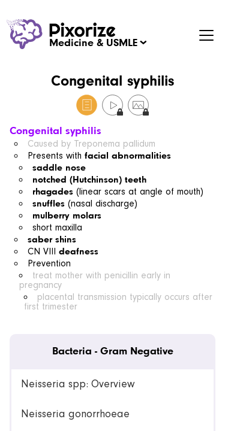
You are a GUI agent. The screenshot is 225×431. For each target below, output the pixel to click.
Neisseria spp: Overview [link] (77, 384)
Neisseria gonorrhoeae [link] (75, 414)
